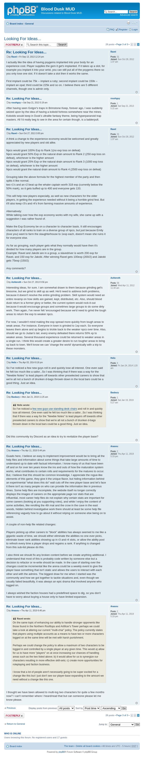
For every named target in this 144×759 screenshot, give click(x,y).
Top (136, 92)
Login (135, 29)
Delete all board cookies (88, 746)
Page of (122, 44)
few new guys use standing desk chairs (54, 408)
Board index (16, 23)
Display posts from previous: (52, 708)
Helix (13, 362)
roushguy (16, 102)
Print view (128, 23)
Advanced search (129, 15)
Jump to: (103, 724)
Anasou (15, 450)
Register (123, 29)
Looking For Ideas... (22, 38)
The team (69, 746)
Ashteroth (16, 282)
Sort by (88, 708)
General (29, 23)
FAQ (112, 29)
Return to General (16, 724)
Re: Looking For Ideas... (26, 52)
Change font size (135, 23)
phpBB (61, 752)
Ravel (14, 57)
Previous (11, 708)
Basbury (15, 397)
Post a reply (14, 44)
